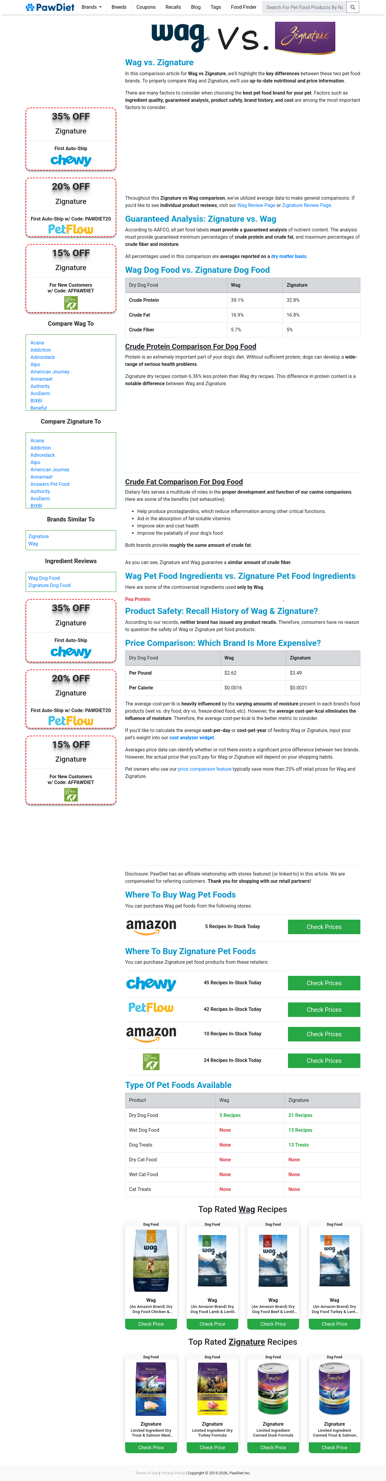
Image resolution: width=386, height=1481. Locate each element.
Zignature (38, 536)
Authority (40, 386)
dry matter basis (288, 256)
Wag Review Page (256, 205)
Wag (33, 544)
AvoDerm (40, 393)
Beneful (38, 408)
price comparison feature (205, 769)
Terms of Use (146, 1473)
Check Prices (324, 927)
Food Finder (243, 7)
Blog (196, 7)
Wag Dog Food (44, 578)
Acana (37, 343)
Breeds (119, 7)
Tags (215, 7)
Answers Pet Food (49, 484)
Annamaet (41, 379)
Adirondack (42, 357)
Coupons (146, 7)
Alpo (35, 364)
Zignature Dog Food (49, 585)
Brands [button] (90, 7)
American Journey (49, 372)
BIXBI (36, 401)
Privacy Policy (173, 1473)
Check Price (151, 1324)
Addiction (40, 350)
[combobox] (304, 7)
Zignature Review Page (306, 205)
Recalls (173, 7)
